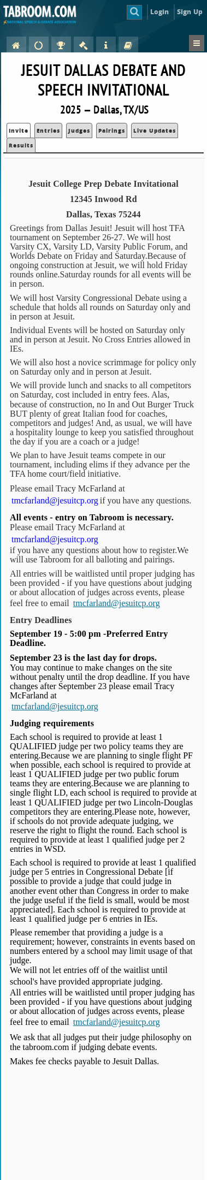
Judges (79, 130)
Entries (48, 130)
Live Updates (154, 130)
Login (159, 11)
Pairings (111, 130)
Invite (18, 130)
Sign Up (190, 11)
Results (21, 145)
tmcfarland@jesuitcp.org (116, 603)
